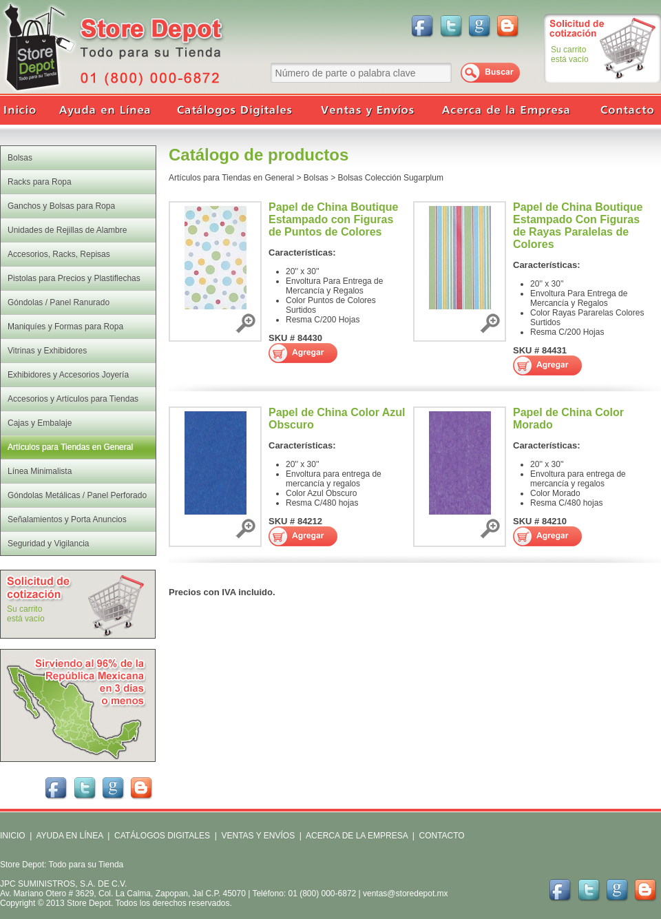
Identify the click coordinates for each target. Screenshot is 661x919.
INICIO (12, 835)
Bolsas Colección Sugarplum (390, 178)
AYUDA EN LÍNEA (69, 835)
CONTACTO (441, 835)
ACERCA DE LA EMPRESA (356, 835)
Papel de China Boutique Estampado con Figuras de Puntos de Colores (333, 219)
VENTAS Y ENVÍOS (257, 835)
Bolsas (316, 178)
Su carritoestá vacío (570, 54)
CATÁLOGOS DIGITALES (162, 835)
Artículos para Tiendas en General (231, 178)
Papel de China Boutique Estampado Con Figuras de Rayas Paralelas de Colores (577, 225)
